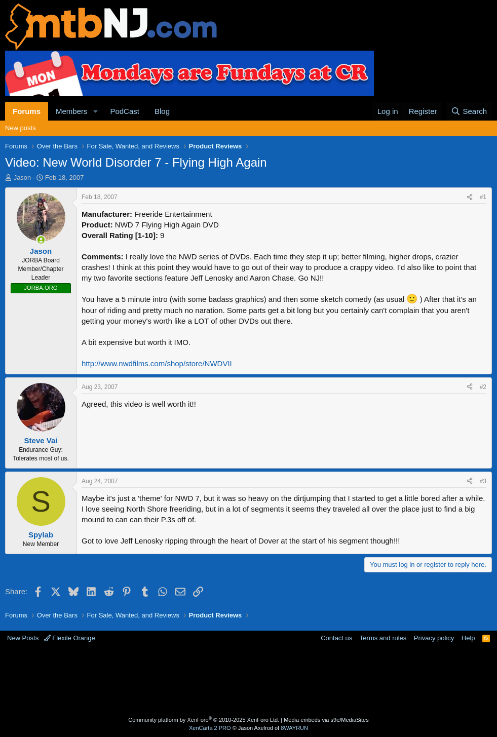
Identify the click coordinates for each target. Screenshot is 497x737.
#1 (483, 197)
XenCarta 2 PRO (210, 728)
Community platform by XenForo (203, 720)
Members (72, 111)
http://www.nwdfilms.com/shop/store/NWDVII (157, 363)
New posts (20, 128)
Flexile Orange (69, 638)
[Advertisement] (248, 681)
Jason (22, 177)
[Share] (469, 197)
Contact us (336, 638)
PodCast (124, 111)
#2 (483, 387)
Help (468, 638)
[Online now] (41, 240)
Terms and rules (383, 638)
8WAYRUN (294, 728)
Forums (27, 111)
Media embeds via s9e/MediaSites (326, 720)
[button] (95, 111)
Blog (162, 111)
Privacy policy (434, 638)
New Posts (23, 638)
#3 (483, 481)
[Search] (469, 111)
